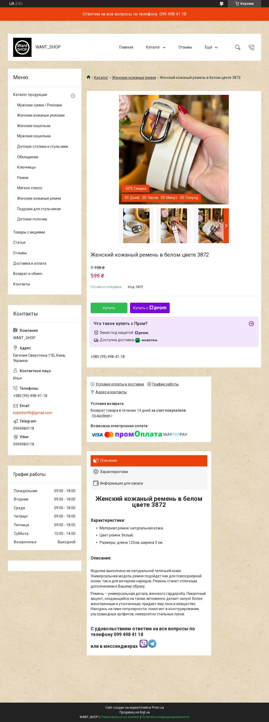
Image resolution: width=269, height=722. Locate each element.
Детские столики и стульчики (42, 146)
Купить (109, 308)
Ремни (22, 178)
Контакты (21, 284)
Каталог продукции (30, 95)
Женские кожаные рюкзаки (41, 115)
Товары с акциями (29, 232)
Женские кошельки (33, 126)
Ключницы (26, 167)
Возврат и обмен (27, 274)
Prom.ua (158, 707)
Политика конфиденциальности (165, 717)
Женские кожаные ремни (134, 77)
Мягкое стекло (29, 188)
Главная (126, 47)
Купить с (150, 308)
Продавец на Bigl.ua (135, 712)
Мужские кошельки (34, 136)
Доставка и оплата (29, 263)
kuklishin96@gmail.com (32, 413)
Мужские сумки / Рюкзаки (39, 105)
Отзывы (185, 47)
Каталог (153, 47)
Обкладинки (27, 157)
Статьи (19, 242)
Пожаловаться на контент (119, 717)
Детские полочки (32, 219)
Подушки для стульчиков (39, 209)
